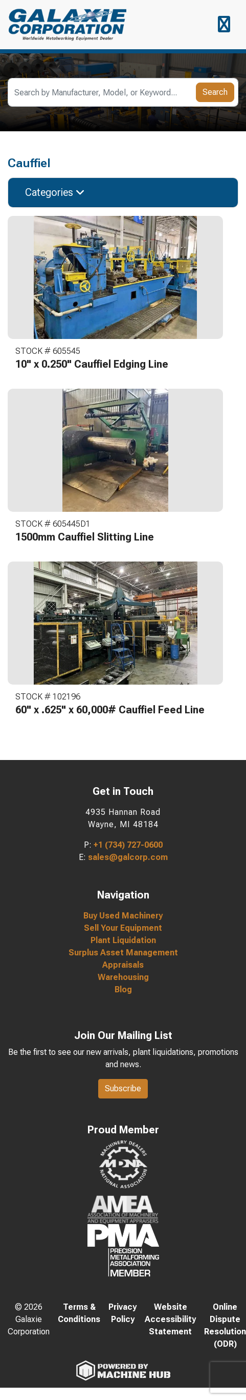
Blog (123, 989)
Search (215, 92)
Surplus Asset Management (123, 952)
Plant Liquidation (123, 940)
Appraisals (123, 965)
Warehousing (123, 977)
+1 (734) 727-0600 (128, 845)
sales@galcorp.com (128, 857)
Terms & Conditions (79, 1313)
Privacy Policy (122, 1313)
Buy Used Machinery (123, 916)
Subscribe (123, 1088)
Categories (55, 192)
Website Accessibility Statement (170, 1319)
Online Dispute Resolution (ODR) (225, 1325)
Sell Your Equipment (123, 928)
